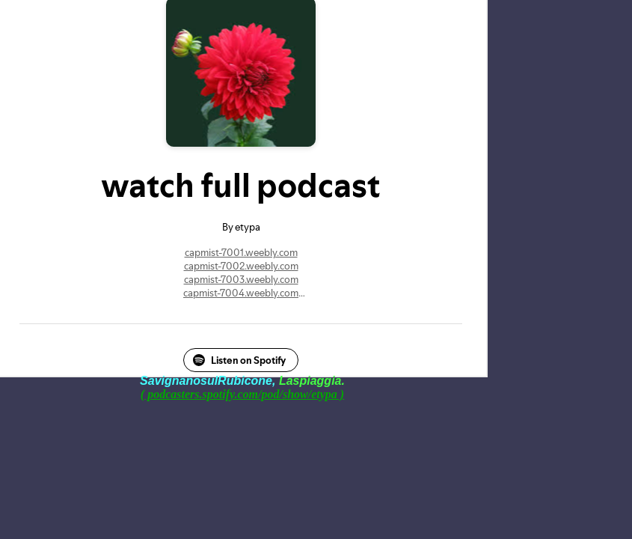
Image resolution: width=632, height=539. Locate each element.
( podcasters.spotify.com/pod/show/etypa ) (242, 394)
